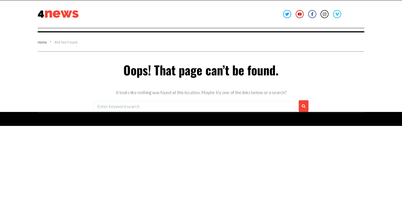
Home (42, 42)
